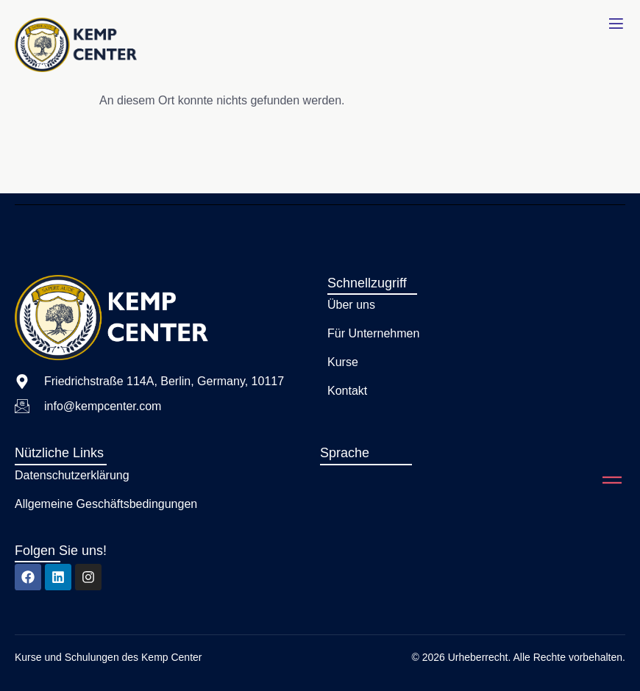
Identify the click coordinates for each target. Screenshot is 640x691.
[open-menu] (616, 24)
